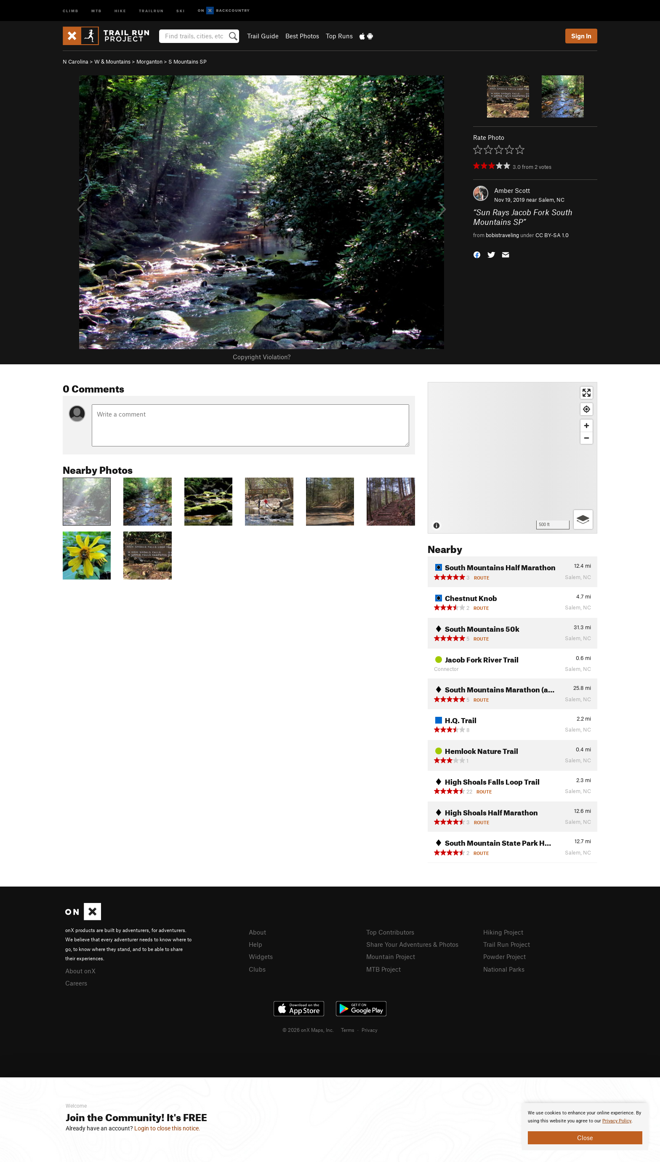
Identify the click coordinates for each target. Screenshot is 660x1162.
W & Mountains (112, 61)
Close (585, 1137)
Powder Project (504, 956)
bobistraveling (502, 235)
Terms (347, 1030)
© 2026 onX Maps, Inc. (308, 1030)
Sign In (581, 36)
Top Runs (339, 36)
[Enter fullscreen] (586, 393)
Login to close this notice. (167, 1128)
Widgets (261, 956)
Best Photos (302, 36)
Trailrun (151, 10)
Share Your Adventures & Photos (412, 944)
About (257, 932)
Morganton (149, 61)
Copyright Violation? (261, 357)
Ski (180, 10)
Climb (71, 10)
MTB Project (383, 969)
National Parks (503, 969)
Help (255, 944)
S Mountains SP (187, 61)
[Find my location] (586, 409)
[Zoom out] (586, 438)
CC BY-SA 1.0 (552, 235)
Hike (120, 10)
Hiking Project (503, 932)
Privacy (370, 1030)
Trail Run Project (506, 944)
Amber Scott (512, 190)
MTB (96, 10)
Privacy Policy (616, 1121)
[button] (477, 254)
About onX (80, 971)
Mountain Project (390, 956)
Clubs (257, 969)
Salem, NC (551, 199)
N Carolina (75, 61)
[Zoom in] (586, 425)
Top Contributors (390, 932)
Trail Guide (263, 36)
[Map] (512, 457)
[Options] (583, 519)
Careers (76, 983)
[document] (585, 1126)
